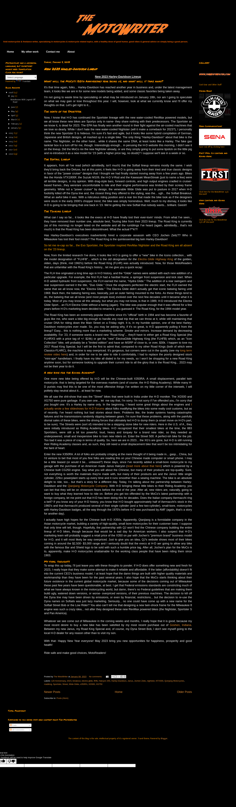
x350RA (83, 684)
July (13, 96)
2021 (11, 150)
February (15, 124)
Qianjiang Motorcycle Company (87, 485)
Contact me (53, 51)
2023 (69, 681)
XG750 (99, 684)
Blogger (164, 738)
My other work (29, 51)
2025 (11, 133)
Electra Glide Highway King (155, 259)
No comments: (96, 676)
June (13, 107)
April (13, 115)
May (13, 111)
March (14, 120)
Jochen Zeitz (140, 681)
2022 (11, 145)
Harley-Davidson (118, 681)
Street (65, 684)
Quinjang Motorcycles (174, 681)
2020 (11, 154)
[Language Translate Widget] (21, 77)
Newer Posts (52, 692)
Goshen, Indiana (180, 625)
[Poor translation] (11, 761)
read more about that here (144, 466)
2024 (11, 137)
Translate (23, 81)
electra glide (87, 681)
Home (10, 51)
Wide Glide (74, 684)
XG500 (92, 684)
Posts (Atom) (62, 698)
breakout (77, 681)
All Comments (17, 730)
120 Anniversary (58, 681)
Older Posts (184, 692)
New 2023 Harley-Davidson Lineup (70, 69)
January (14, 128)
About (71, 51)
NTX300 (159, 681)
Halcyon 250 (104, 681)
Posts (13, 725)
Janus (130, 681)
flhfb (96, 681)
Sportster (57, 684)
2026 (11, 92)
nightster (151, 681)
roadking (48, 684)
